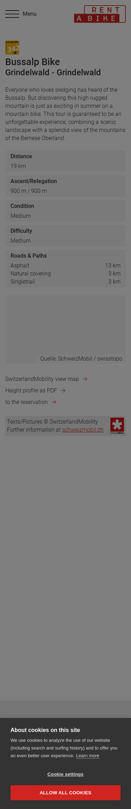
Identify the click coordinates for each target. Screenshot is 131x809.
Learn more (87, 755)
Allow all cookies (65, 792)
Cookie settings (66, 774)
